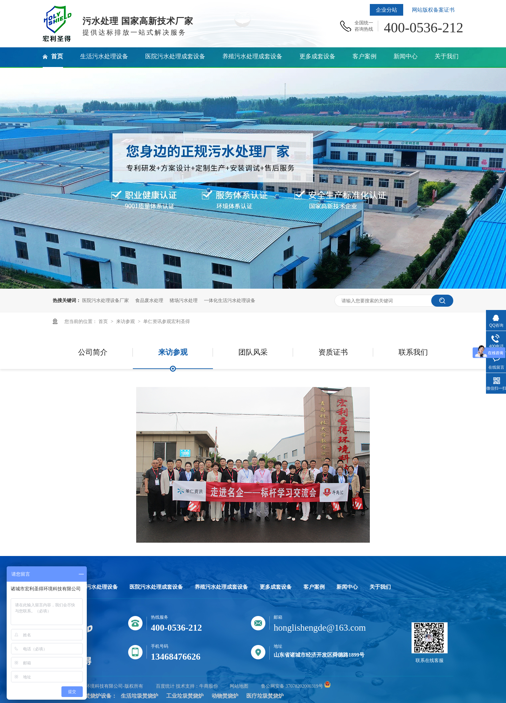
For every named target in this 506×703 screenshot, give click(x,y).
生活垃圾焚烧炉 (139, 696)
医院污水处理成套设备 (156, 587)
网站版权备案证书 (433, 10)
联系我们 (413, 352)
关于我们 (380, 587)
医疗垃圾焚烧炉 (265, 696)
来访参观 (126, 321)
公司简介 (92, 352)
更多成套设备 (276, 587)
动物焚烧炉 (225, 696)
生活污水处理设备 (96, 587)
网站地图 (239, 686)
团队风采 (253, 352)
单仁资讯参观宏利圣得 (166, 321)
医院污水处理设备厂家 (105, 300)
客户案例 (314, 587)
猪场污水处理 (184, 300)
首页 (103, 321)
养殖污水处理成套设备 (221, 587)
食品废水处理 (149, 300)
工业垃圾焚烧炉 (185, 696)
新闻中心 (347, 587)
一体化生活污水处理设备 (229, 300)
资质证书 (333, 352)
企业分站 (386, 10)
